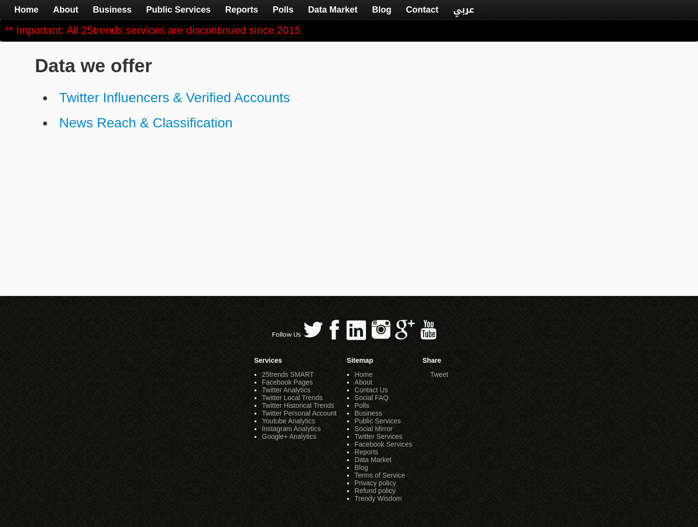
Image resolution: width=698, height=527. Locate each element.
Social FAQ (371, 398)
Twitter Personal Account (299, 413)
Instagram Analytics (291, 429)
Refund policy (375, 491)
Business (112, 10)
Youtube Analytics (288, 421)
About (65, 10)
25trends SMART (288, 374)
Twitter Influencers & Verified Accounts (174, 97)
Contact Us (371, 390)
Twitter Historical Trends (298, 405)
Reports (241, 10)
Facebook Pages (287, 382)
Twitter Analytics (286, 390)
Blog (382, 10)
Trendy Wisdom (378, 498)
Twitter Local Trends (292, 398)
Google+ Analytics (289, 436)
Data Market (333, 10)
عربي (463, 9)
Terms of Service (379, 475)
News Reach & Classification (146, 122)
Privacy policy (375, 483)
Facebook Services (383, 444)
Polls (283, 10)
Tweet (439, 374)
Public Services (178, 10)
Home (26, 10)
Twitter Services (378, 436)
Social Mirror (373, 429)
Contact (422, 10)
